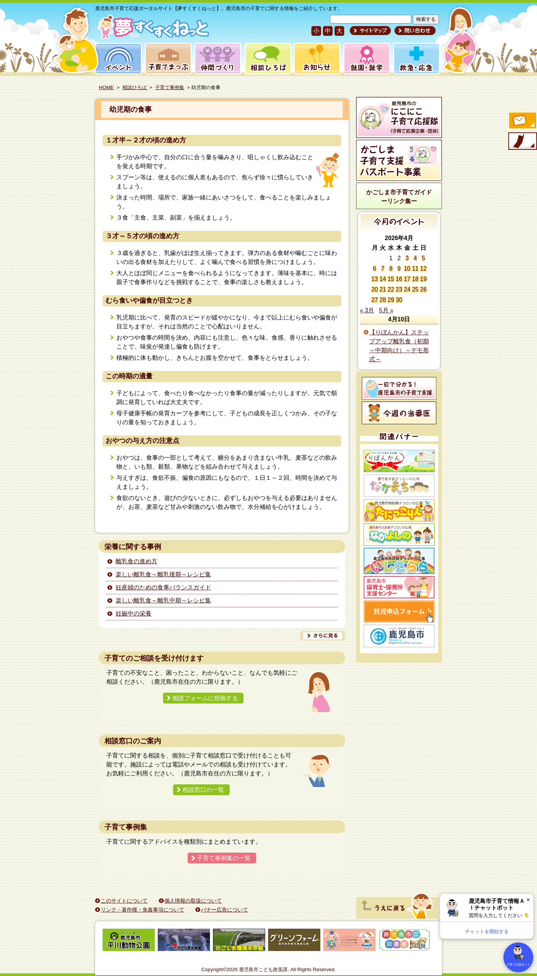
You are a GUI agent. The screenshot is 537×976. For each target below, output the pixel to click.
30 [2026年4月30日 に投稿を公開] (399, 300)
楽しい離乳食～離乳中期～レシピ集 (163, 600)
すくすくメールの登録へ (522, 121)
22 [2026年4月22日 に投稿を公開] (390, 289)
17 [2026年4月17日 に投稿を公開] (407, 279)
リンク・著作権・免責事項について (142, 910)
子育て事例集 (169, 87)
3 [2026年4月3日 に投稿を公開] (407, 258)
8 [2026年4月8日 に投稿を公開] (391, 268)
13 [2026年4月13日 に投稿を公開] (374, 279)
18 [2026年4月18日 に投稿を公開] (415, 279)
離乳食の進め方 (136, 561)
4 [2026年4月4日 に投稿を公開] (415, 258)
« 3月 (367, 310)
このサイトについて (124, 901)
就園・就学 (364, 58)
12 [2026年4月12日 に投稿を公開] (423, 268)
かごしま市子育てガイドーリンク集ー (399, 196)
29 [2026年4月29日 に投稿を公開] (390, 300)
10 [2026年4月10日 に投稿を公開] (407, 268)
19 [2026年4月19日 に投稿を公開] (423, 279)
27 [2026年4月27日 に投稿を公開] (374, 300)
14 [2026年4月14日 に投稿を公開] (383, 279)
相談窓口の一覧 (203, 790)
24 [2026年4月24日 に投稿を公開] (407, 289)
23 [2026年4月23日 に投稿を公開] (399, 289)
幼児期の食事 (130, 109)
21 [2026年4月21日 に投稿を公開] (383, 289)
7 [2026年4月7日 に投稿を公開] (382, 268)
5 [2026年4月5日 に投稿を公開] (423, 258)
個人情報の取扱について (193, 901)
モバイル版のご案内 (522, 141)
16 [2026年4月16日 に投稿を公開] (399, 279)
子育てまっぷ (167, 58)
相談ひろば (267, 58)
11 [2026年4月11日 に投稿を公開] (415, 268)
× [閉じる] (528, 900)
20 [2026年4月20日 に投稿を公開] (374, 289)
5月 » (386, 310)
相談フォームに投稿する (205, 698)
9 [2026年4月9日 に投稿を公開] (399, 268)
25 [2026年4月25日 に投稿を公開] (415, 289)
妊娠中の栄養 (133, 613)
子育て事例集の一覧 (224, 858)
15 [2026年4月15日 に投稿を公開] (390, 279)
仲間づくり (218, 58)
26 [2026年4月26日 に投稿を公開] (423, 289)
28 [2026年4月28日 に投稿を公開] (383, 300)
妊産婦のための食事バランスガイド (163, 587)
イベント (117, 58)
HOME (106, 87)
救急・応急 (416, 58)
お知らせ (316, 58)
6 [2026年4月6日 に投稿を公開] (374, 268)
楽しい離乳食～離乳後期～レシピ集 (163, 574)
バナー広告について (224, 910)
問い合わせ (414, 30)
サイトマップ (370, 30)
